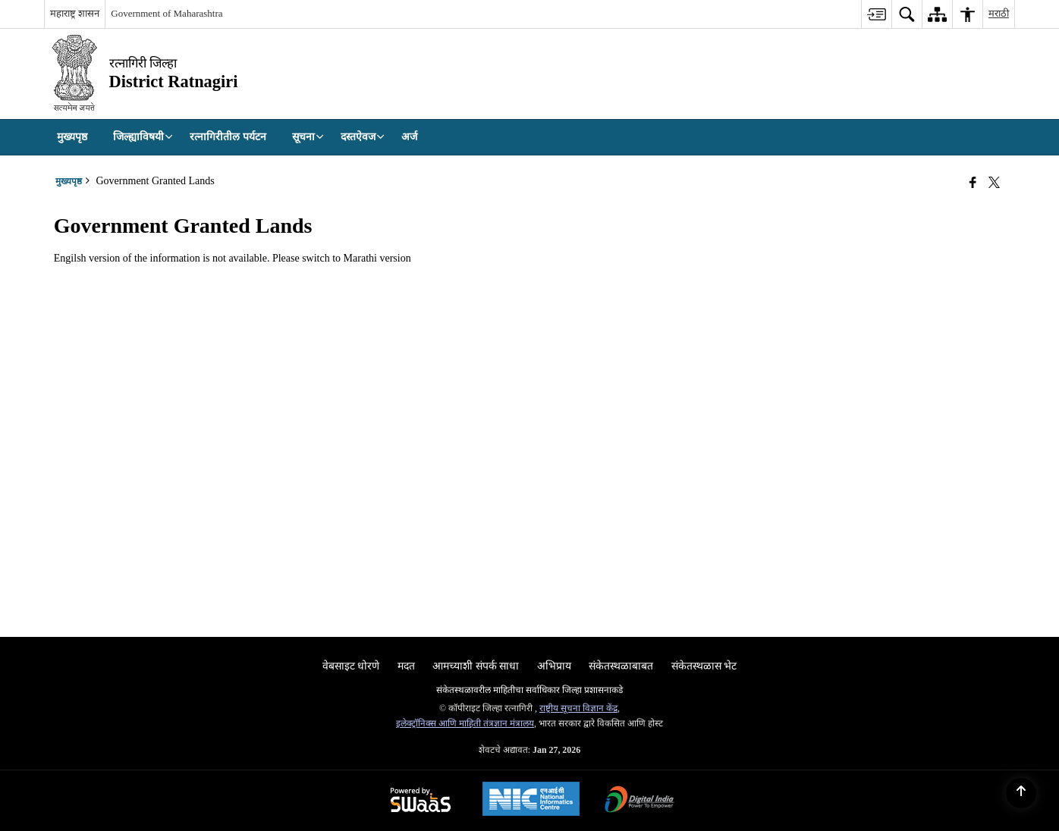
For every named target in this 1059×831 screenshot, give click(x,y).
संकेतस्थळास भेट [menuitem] (704, 666)
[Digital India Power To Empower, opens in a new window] (639, 801)
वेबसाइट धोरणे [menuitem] (351, 666)
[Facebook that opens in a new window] (972, 182)
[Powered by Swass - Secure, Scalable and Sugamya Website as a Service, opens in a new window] (420, 801)
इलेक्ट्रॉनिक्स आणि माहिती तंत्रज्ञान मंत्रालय (465, 723)
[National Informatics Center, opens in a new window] (531, 800)
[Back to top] (1021, 793)
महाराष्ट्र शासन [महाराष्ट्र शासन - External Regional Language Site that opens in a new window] (74, 13)
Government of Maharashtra (166, 13)
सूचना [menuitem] (308, 137)
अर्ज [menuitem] (409, 137)
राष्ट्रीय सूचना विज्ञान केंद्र (578, 708)
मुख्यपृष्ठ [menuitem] (72, 137)
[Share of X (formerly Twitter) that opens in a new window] (994, 182)
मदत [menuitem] (406, 666)
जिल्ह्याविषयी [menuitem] (143, 137)
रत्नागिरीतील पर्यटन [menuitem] (228, 137)
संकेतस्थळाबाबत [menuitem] (621, 666)
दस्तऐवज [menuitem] (363, 137)
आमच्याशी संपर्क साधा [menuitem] (475, 666)
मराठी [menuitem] (998, 13)
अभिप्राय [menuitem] (554, 666)
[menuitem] (876, 14)
